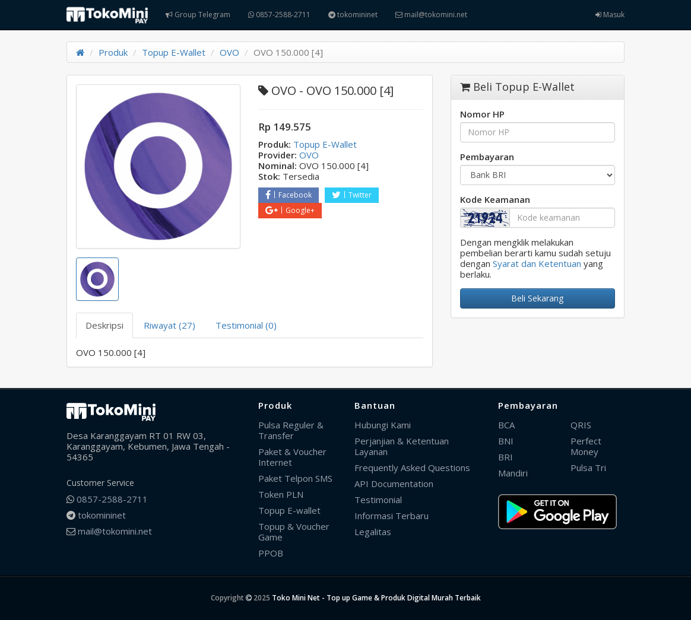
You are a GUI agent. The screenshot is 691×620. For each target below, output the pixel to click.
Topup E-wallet (289, 510)
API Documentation (393, 483)
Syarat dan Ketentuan (537, 263)
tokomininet (353, 14)
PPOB (270, 553)
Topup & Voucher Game (293, 531)
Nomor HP (482, 114)
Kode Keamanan (495, 199)
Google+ (290, 210)
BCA (506, 425)
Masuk (610, 14)
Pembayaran (487, 156)
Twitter (352, 195)
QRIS (580, 425)
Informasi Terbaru (391, 516)
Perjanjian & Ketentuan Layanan (401, 446)
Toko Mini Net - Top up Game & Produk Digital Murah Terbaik (376, 598)
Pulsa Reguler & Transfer (291, 430)
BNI (506, 441)
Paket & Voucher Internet (292, 457)
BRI (505, 457)
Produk (113, 52)
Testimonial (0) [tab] (246, 325)
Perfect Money (585, 446)
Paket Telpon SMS (295, 478)
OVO (229, 52)
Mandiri (513, 473)
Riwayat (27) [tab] (169, 325)
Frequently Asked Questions (412, 467)
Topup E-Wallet (173, 52)
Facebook (288, 195)
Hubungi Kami (382, 425)
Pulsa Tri (588, 467)
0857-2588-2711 (279, 14)
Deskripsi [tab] (104, 325)
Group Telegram (198, 14)
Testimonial (378, 499)
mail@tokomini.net (431, 14)
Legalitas (372, 532)
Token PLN (280, 494)
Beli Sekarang (537, 298)
